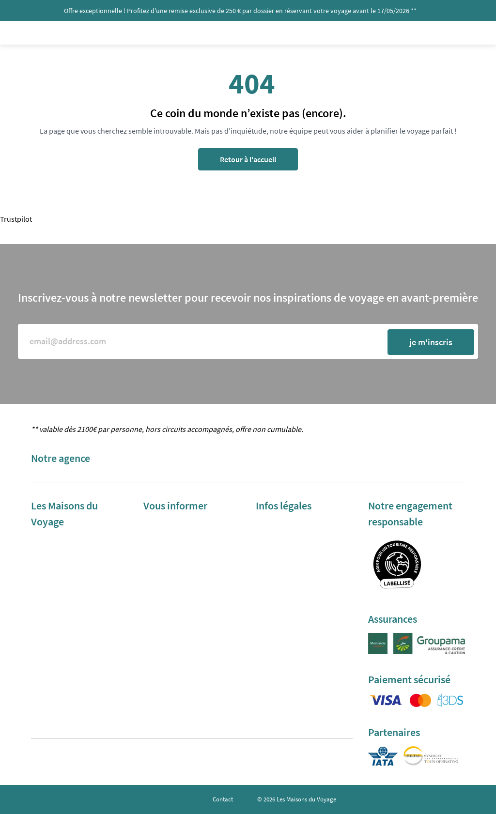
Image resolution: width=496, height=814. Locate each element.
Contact (223, 799)
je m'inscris (430, 342)
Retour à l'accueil (248, 159)
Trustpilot (16, 219)
